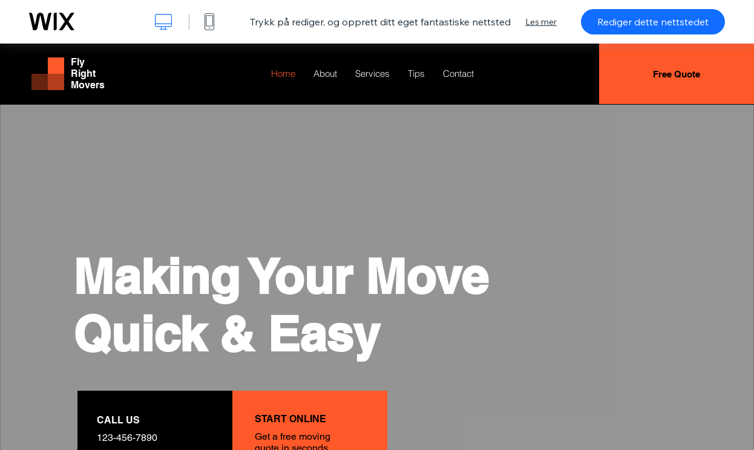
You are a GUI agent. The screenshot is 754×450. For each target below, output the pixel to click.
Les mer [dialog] (541, 21)
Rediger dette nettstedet (653, 22)
